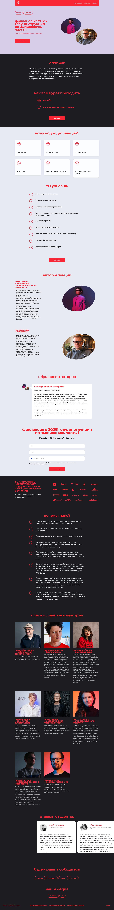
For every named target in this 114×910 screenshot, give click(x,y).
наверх (108, 905)
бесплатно (28, 12)
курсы (94, 3)
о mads (74, 878)
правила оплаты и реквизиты (57, 905)
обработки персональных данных (54, 462)
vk (62, 895)
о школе (87, 3)
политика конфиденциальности (38, 905)
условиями (43, 462)
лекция (18, 12)
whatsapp (51, 878)
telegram (40, 878)
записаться (78, 3)
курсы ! (63, 878)
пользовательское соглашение (75, 905)
